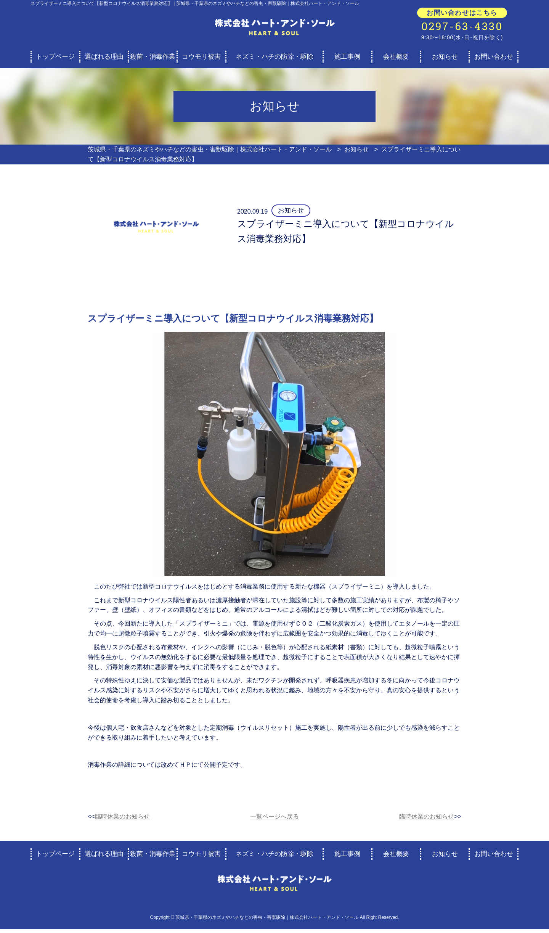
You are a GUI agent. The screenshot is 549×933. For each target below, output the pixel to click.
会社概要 (396, 56)
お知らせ (445, 56)
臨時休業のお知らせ (122, 816)
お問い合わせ (493, 56)
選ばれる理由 (104, 56)
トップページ (55, 56)
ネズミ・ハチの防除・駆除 (274, 56)
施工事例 (347, 56)
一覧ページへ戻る (274, 816)
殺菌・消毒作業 (152, 56)
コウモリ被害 (201, 56)
